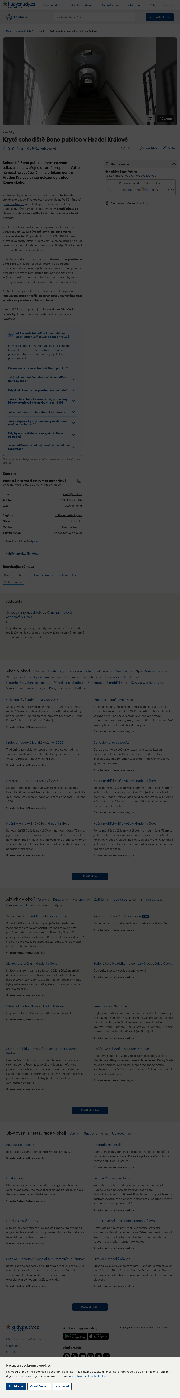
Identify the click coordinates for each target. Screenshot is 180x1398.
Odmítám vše (39, 1386)
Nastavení (62, 1386)
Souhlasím (16, 1386)
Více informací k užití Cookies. (88, 1376)
